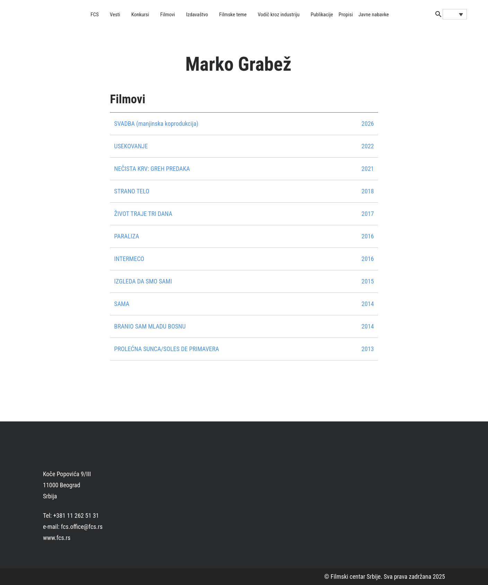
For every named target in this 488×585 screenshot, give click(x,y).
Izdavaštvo (197, 14)
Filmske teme (232, 14)
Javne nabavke (373, 14)
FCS (94, 14)
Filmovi (167, 14)
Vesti (115, 14)
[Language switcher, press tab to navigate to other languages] (455, 14)
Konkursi (140, 14)
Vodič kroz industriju (278, 14)
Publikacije (322, 14)
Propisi (346, 14)
